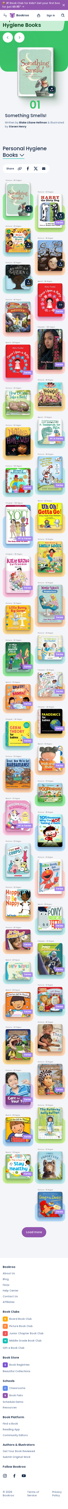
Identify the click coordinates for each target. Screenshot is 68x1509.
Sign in (51, 5)
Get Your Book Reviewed (19, 1451)
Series (27, 372)
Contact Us (10, 1296)
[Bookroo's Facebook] (14, 1475)
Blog (6, 1279)
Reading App (11, 1429)
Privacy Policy (57, 1493)
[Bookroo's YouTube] (23, 1475)
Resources (10, 1407)
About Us (9, 1273)
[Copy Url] (19, 168)
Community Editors (15, 1435)
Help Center (10, 1290)
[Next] (19, 37)
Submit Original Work (16, 1457)
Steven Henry (17, 126)
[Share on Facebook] (27, 168)
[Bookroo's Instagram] (5, 1475)
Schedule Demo (13, 1402)
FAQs (6, 1285)
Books (13, 155)
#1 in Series (24, 538)
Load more (34, 1232)
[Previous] (8, 37)
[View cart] (38, 5)
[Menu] (5, 5)
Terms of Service (33, 1493)
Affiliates (9, 1302)
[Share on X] (35, 168)
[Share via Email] (43, 168)
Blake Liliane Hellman (33, 122)
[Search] (63, 5)
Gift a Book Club (13, 1348)
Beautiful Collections (16, 1371)
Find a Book (10, 1423)
